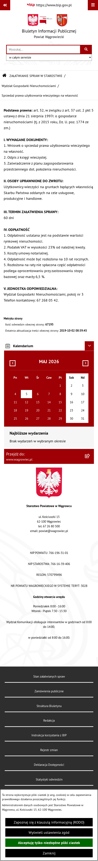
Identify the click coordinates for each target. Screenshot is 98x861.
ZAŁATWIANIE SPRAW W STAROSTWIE (35, 76)
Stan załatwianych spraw (49, 676)
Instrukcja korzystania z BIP (49, 735)
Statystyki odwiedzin (49, 779)
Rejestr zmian (49, 750)
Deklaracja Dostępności (49, 765)
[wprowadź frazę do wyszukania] (43, 49)
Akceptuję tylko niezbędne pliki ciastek (49, 842)
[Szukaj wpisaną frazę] (86, 49)
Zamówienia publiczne (49, 691)
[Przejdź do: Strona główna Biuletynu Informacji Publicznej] (4, 75)
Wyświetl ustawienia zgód (49, 832)
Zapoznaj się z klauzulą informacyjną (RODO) (49, 822)
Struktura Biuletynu (49, 706)
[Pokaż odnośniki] (5, 5)
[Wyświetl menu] (93, 5)
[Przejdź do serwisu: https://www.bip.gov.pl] (49, 5)
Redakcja (49, 720)
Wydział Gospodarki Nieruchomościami (29, 86)
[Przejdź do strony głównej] (49, 27)
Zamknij (49, 853)
